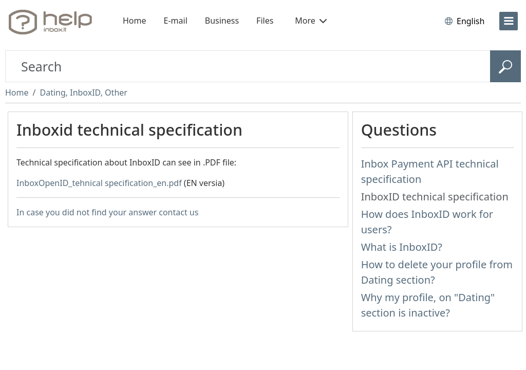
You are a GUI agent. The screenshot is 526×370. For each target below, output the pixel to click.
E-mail (175, 20)
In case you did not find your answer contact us (107, 212)
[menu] (508, 21)
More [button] (311, 20)
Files (264, 20)
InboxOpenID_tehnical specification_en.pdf (99, 183)
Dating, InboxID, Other (83, 92)
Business (222, 20)
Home (134, 20)
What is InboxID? (401, 247)
